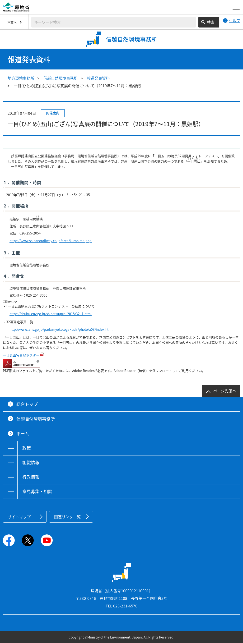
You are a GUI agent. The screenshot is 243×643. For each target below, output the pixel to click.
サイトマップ (19, 516)
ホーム (22, 433)
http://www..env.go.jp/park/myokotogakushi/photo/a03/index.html (60, 329)
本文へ (12, 22)
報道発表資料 (98, 78)
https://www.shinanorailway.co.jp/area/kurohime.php (50, 240)
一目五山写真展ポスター (21, 355)
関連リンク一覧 (67, 516)
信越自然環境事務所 (60, 78)
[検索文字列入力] (113, 22)
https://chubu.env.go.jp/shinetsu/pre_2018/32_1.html (50, 313)
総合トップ (27, 404)
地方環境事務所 (21, 78)
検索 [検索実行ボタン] (211, 22)
